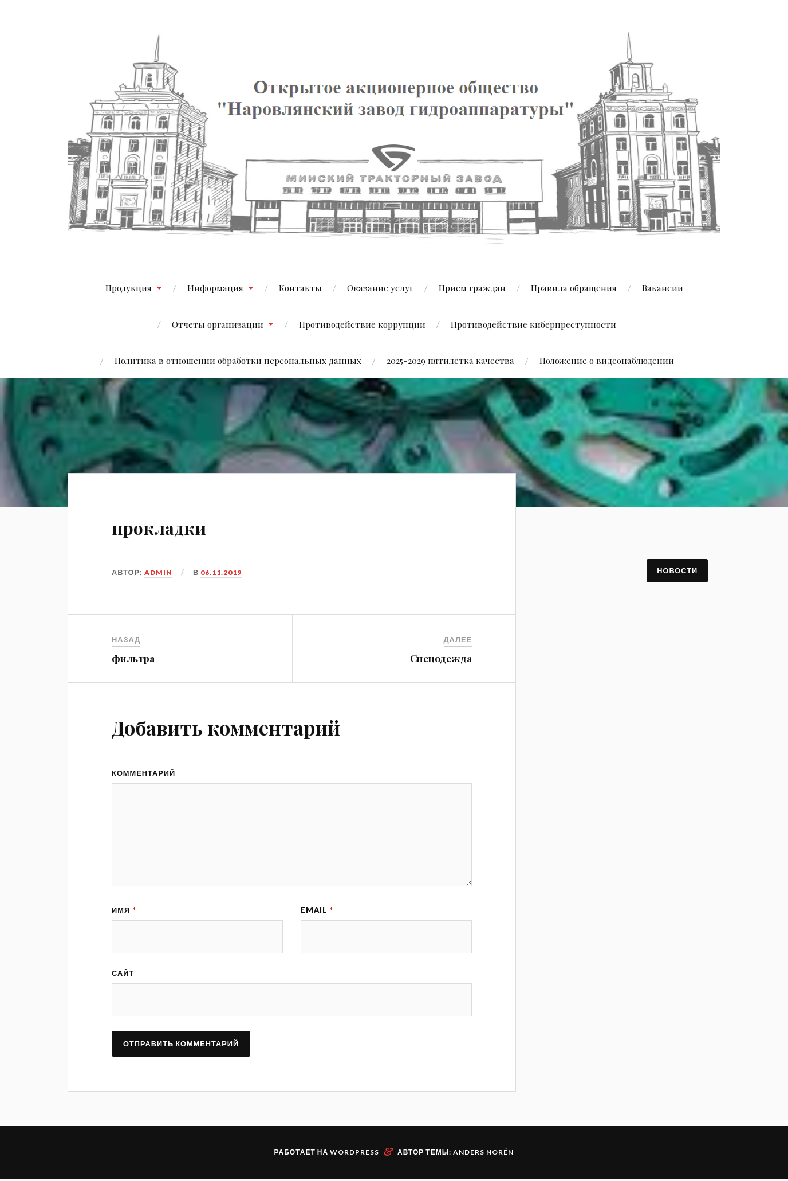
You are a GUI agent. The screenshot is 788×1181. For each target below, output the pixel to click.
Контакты (300, 287)
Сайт (123, 974)
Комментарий (143, 772)
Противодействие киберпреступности (533, 324)
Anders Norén (483, 1154)
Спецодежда (441, 658)
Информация (215, 287)
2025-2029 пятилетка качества (450, 360)
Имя (124, 909)
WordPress (354, 1154)
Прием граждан (472, 287)
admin (158, 572)
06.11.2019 (221, 572)
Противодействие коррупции (362, 324)
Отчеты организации (217, 324)
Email (317, 909)
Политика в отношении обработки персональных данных (238, 360)
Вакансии (662, 287)
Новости (677, 570)
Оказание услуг (380, 287)
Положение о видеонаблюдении (606, 360)
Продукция (128, 287)
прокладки (180, 524)
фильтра (133, 658)
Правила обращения (574, 287)
